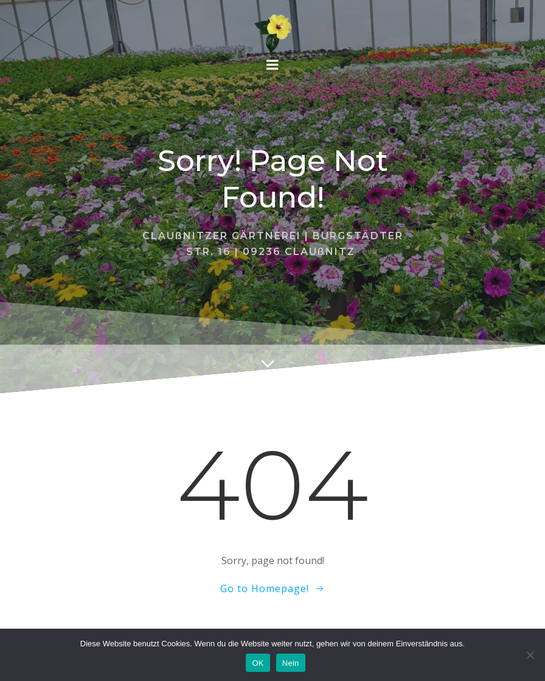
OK (257, 663)
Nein (290, 663)
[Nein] (530, 655)
